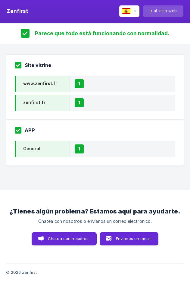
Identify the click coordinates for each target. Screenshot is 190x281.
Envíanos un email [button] (133, 238)
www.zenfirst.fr (40, 83)
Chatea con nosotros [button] (68, 238)
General (31, 148)
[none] (17, 11)
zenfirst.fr (34, 102)
